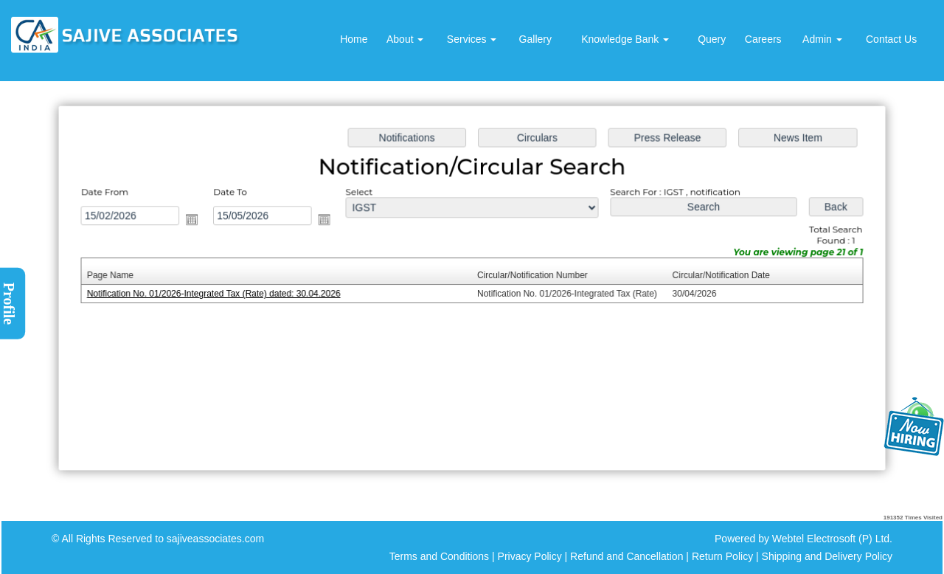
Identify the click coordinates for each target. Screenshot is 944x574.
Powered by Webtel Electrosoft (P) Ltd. (803, 538)
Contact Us (891, 39)
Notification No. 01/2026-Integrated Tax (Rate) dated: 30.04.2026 (218, 293)
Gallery (535, 39)
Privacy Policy (530, 556)
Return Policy (722, 556)
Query (712, 39)
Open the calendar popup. (197, 220)
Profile (9, 304)
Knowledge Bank (625, 39)
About (404, 39)
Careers (763, 39)
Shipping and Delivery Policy (827, 556)
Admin (822, 39)
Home (353, 39)
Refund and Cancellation (628, 556)
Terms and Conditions (439, 556)
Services (472, 39)
